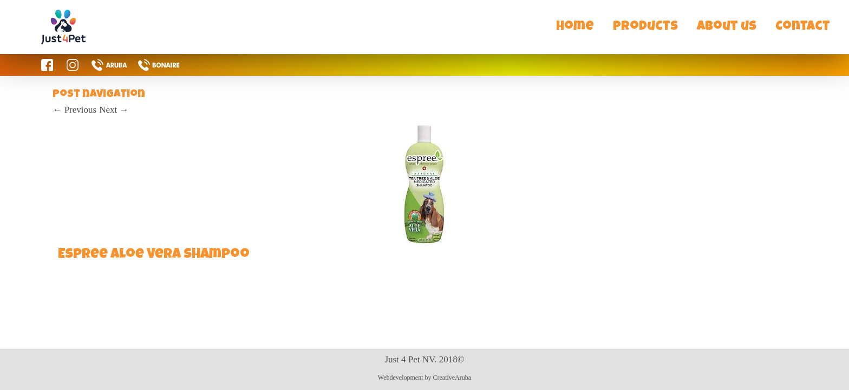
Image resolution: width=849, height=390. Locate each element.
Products (645, 27)
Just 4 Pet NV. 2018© (424, 359)
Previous (74, 110)
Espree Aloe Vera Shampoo (154, 255)
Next (113, 110)
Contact (802, 27)
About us (726, 27)
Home (575, 27)
